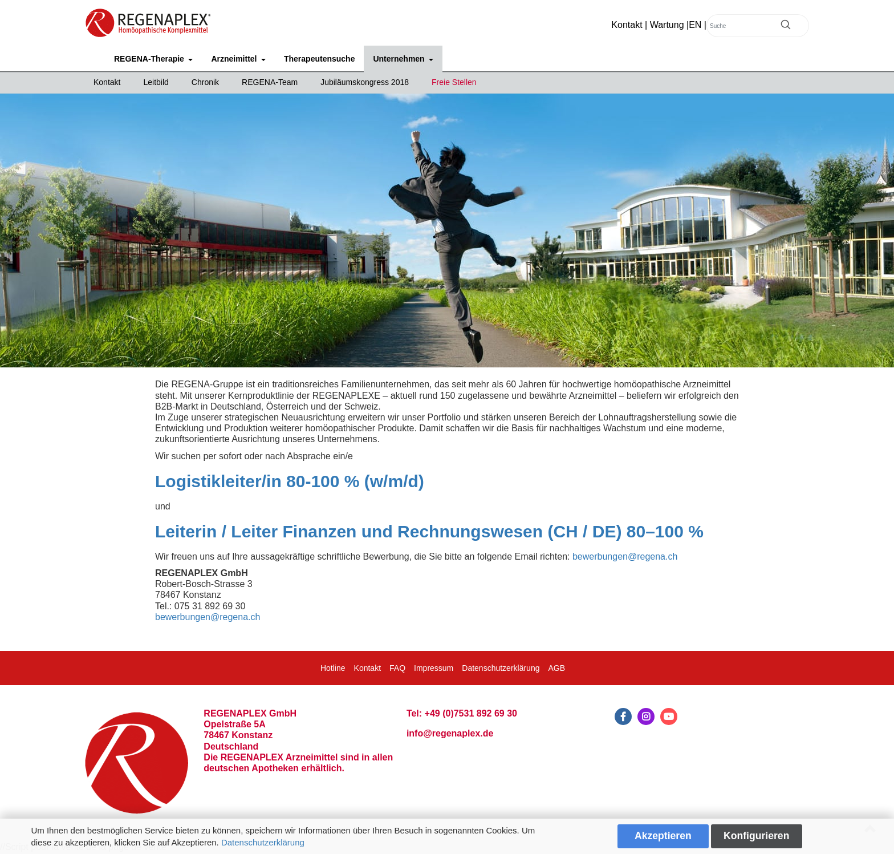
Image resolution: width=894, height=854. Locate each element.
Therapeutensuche (319, 58)
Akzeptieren (663, 835)
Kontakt (626, 25)
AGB (556, 668)
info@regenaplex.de (450, 733)
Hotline (333, 668)
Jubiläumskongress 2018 (364, 82)
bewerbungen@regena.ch (624, 556)
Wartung (667, 25)
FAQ (397, 668)
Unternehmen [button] (399, 58)
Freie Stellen (454, 82)
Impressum (433, 668)
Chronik (205, 82)
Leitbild (155, 82)
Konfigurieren (756, 835)
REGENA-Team (270, 82)
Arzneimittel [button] (235, 58)
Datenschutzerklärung (262, 842)
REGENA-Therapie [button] (150, 58)
